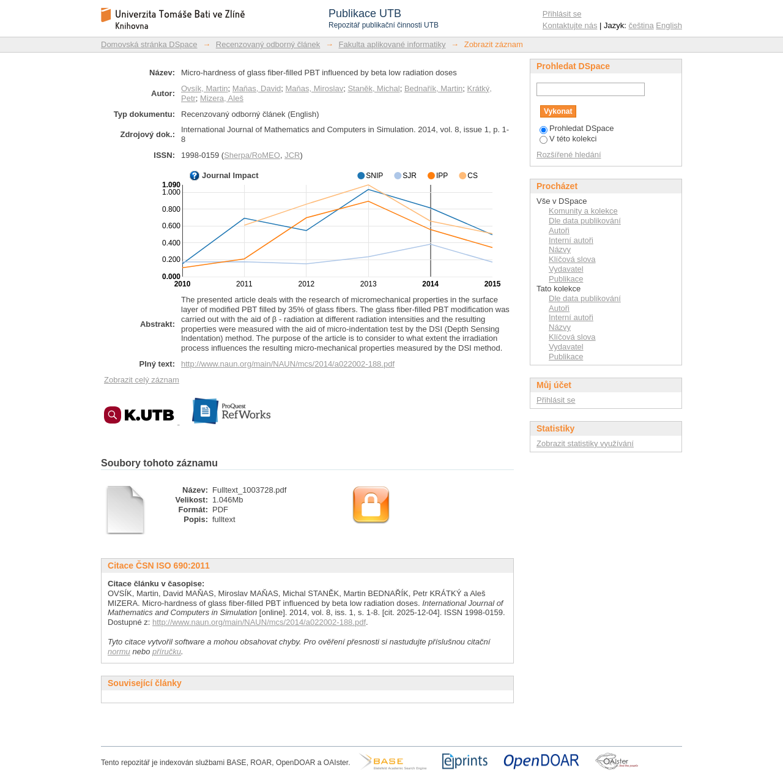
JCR (292, 155)
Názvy (560, 249)
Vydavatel (566, 269)
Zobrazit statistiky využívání (585, 443)
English (669, 25)
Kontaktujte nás (570, 25)
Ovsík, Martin (204, 88)
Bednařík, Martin (433, 88)
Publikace (566, 278)
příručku (166, 651)
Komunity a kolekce (583, 210)
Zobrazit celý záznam (141, 379)
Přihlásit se (562, 13)
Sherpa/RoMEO (252, 155)
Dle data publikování (585, 220)
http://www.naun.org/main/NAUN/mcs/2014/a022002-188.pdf (288, 363)
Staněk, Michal (373, 88)
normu (119, 651)
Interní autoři (571, 240)
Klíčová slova (572, 259)
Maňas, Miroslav (315, 88)
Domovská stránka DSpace (149, 44)
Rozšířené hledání (568, 154)
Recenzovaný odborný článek (268, 44)
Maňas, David (256, 88)
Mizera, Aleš (221, 98)
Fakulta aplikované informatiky (392, 44)
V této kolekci (568, 138)
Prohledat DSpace (577, 128)
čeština (641, 25)
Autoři (559, 230)
